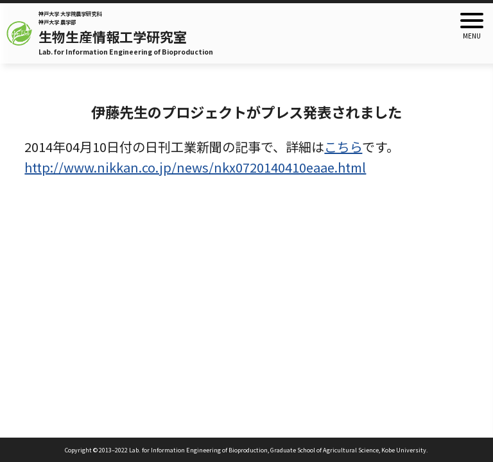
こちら (343, 146)
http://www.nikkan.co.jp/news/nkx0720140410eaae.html (195, 167)
